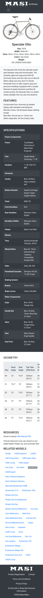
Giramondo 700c (29, 490)
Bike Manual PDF (24, 436)
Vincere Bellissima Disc (14, 523)
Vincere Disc (31, 518)
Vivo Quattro (10, 541)
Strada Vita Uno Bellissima (16, 500)
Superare (21, 527)
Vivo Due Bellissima (13, 536)
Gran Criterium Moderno (15, 477)
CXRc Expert (24, 463)
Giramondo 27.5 (11, 490)
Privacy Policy (22, 583)
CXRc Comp (10, 463)
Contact (32, 574)
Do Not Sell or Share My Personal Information (21, 589)
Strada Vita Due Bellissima (16, 509)
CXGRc (33, 453)
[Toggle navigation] (8, 10)
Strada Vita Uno (11, 495)
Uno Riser (20, 467)
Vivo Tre (28, 536)
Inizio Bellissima (11, 513)
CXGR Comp (10, 559)
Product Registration (16, 574)
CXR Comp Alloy (12, 458)
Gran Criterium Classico (15, 481)
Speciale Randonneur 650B (16, 486)
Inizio (21, 532)
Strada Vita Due (11, 504)
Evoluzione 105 (25, 541)
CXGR (28, 555)
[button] (5, 26)
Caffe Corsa (10, 532)
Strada (8, 453)
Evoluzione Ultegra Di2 (14, 550)
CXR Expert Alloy (29, 458)
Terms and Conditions (22, 579)
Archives (21, 4)
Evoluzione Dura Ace (13, 555)
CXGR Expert (10, 472)
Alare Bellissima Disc (13, 518)
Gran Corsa (9, 527)
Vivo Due (34, 509)
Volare (30, 523)
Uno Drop (9, 467)
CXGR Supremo (20, 453)
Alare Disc (26, 513)
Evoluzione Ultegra (12, 546)
